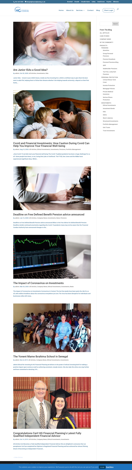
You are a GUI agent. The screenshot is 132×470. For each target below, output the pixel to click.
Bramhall (69, 1)
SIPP (104, 65)
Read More (109, 467)
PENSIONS (104, 48)
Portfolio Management (73, 149)
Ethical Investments (43, 149)
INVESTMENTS (106, 103)
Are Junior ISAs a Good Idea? (30, 69)
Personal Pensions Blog (110, 62)
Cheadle (76, 1)
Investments (41, 73)
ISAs (47, 73)
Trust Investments (109, 130)
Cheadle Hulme (85, 1)
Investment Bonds (109, 108)
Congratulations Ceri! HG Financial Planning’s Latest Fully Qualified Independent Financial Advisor (47, 434)
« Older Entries (18, 457)
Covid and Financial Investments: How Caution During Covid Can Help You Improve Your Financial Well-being (51, 144)
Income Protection (109, 85)
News (58, 218)
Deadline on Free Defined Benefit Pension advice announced (48, 214)
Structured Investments (110, 121)
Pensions (62, 149)
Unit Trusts (106, 127)
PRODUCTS (103, 45)
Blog (98, 10)
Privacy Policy (51, 464)
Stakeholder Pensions (110, 68)
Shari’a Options (108, 118)
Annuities (106, 50)
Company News (42, 218)
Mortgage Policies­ (109, 88)
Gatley (94, 1)
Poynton (108, 1)
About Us (69, 10)
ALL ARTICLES (104, 33)
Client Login (108, 10)
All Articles (32, 73)
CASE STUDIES (104, 36)
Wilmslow (116, 1)
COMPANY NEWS (105, 39)
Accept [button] (102, 467)
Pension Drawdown (109, 59)
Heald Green (101, 1)
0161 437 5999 (19, 2)
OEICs (105, 115)
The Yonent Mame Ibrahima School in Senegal (40, 356)
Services (79, 10)
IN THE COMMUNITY (106, 42)
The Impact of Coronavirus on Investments (38, 283)
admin (17, 73)
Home (61, 10)
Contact (90, 10)
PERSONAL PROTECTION (109, 77)
